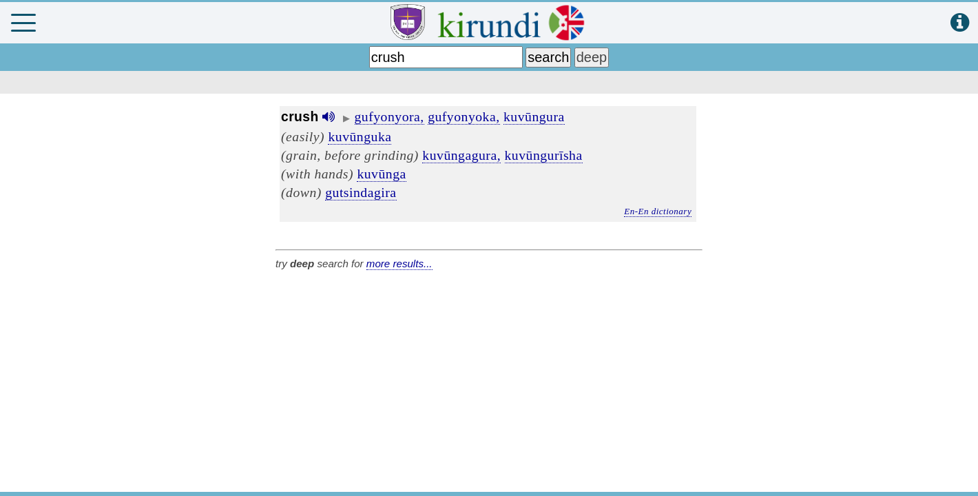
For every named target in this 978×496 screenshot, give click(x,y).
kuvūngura (534, 116)
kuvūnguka (359, 136)
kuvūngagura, (461, 155)
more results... (399, 263)
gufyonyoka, (463, 116)
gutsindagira (360, 192)
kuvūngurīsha (544, 155)
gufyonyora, (389, 116)
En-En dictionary (657, 211)
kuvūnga (381, 173)
